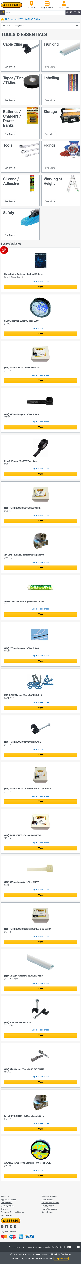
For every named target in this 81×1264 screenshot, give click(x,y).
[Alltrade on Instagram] (78, 12)
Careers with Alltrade (50, 1203)
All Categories (11, 19)
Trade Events (47, 1199)
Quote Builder (47, 1212)
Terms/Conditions (49, 1209)
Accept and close (61, 1259)
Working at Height (53, 181)
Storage (50, 111)
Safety (8, 212)
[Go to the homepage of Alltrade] (11, 5)
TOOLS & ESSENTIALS (30, 19)
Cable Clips (12, 44)
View (40, 287)
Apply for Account (8, 1199)
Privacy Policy (48, 1206)
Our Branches (6, 1203)
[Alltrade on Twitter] (67, 12)
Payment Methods (50, 1196)
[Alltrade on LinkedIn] (74, 12)
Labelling (51, 78)
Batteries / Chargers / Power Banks (12, 118)
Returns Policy (7, 1215)
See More (10, 66)
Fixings (49, 145)
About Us (5, 1196)
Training (4, 1209)
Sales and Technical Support (13, 1212)
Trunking (51, 44)
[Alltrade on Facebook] (71, 12)
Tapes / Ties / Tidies (13, 80)
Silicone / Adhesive (11, 181)
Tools (7, 145)
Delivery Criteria (7, 1206)
